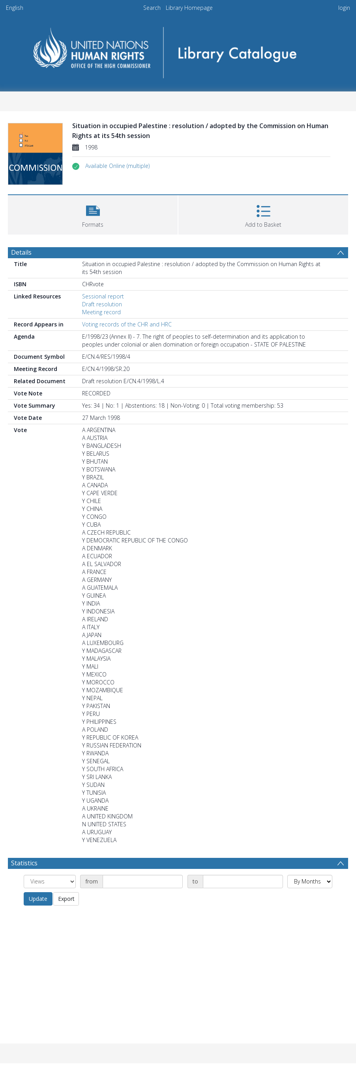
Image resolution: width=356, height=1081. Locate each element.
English (14, 7)
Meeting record (101, 312)
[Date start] (143, 881)
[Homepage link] (178, 50)
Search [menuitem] (152, 7)
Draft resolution (102, 304)
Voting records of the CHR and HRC (127, 324)
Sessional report (103, 296)
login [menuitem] (344, 7)
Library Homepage (189, 7)
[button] (117, 166)
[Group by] (50, 881)
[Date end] (243, 881)
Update (38, 898)
